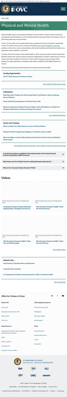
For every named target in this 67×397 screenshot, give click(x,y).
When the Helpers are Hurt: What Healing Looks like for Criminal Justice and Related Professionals (31, 139)
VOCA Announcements (41, 307)
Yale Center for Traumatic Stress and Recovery (19, 263)
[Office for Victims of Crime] (33, 376)
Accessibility (13, 387)
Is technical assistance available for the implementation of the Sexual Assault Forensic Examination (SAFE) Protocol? (29, 154)
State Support (38, 320)
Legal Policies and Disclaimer (11, 391)
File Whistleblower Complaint (27, 387)
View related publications (57, 115)
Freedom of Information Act (40, 391)
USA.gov (52, 391)
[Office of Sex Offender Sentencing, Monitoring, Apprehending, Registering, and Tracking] (46, 376)
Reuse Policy (5, 316)
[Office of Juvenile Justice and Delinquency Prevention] (20, 376)
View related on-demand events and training (51, 146)
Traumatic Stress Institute (12, 269)
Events (36, 339)
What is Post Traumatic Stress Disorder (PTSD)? (19, 168)
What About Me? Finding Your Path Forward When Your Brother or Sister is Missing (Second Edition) (31, 96)
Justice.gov (61, 391)
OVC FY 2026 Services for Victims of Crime (17, 76)
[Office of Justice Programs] (5, 9)
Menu (63, 9)
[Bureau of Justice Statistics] (33, 371)
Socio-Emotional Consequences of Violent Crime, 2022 (22, 101)
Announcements (39, 331)
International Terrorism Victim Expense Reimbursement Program (13, 332)
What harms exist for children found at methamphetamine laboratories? (27, 161)
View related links (60, 282)
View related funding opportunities (54, 84)
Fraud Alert (37, 344)
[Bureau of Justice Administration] (20, 370)
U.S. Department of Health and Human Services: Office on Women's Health (28, 274)
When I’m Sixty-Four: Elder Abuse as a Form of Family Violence (24, 126)
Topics (7, 18)
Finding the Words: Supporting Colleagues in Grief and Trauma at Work (27, 132)
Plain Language (42, 387)
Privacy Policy (53, 387)
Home (2, 18)
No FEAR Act (26, 391)
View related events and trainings (25, 146)
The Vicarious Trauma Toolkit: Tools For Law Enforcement (17, 242)
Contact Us (4, 307)
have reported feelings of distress (49, 46)
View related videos (59, 249)
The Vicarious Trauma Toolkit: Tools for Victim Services (49, 208)
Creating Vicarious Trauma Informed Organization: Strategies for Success (17, 208)
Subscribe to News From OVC (10, 312)
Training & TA (5, 346)
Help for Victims (6, 342)
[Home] (20, 9)
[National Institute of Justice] (46, 370)
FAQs (3, 337)
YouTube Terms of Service (12, 201)
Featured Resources (40, 335)
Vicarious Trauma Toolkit (47, 59)
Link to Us (4, 320)
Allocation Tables (39, 316)
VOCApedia (37, 312)
